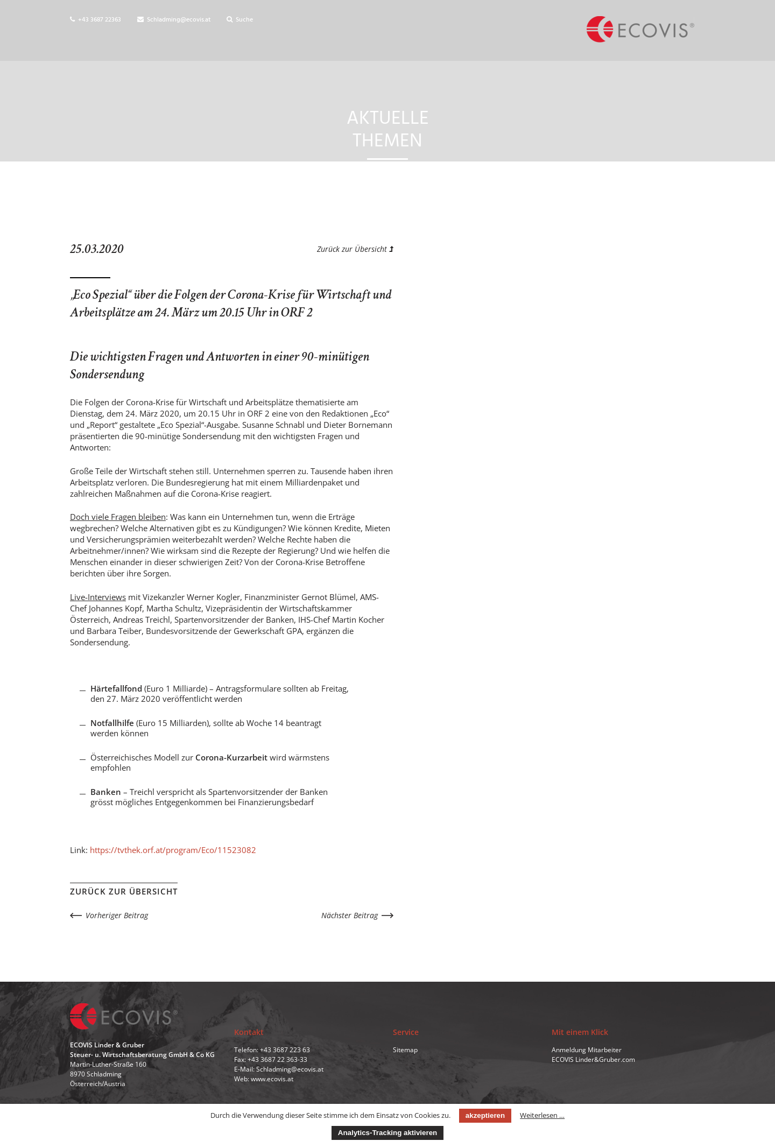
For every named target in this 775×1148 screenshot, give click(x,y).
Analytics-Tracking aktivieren (387, 1133)
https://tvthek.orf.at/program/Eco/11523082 (173, 849)
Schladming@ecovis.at (173, 20)
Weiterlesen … (542, 1115)
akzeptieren (485, 1115)
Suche (240, 20)
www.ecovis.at (272, 1078)
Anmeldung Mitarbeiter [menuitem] (587, 1049)
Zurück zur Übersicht (355, 249)
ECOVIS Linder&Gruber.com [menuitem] (593, 1059)
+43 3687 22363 (95, 20)
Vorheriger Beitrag (117, 915)
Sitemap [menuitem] (405, 1049)
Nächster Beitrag (349, 915)
